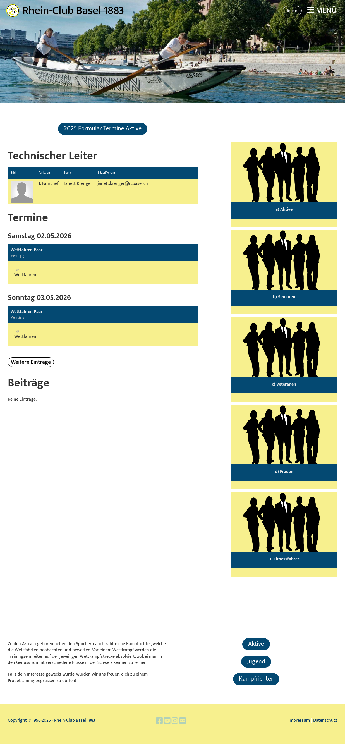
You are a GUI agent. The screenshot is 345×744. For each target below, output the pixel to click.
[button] (103, 264)
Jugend (256, 661)
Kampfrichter (256, 679)
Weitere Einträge (31, 362)
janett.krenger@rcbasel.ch (123, 183)
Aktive (256, 644)
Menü (322, 10)
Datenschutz (325, 720)
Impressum (299, 720)
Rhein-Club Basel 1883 (73, 10)
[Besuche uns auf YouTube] (168, 721)
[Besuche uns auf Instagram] (174, 721)
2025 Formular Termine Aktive (103, 128)
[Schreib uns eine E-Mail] (181, 721)
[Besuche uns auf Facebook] (161, 721)
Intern (292, 10)
